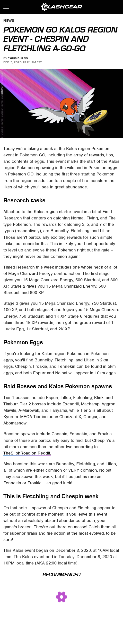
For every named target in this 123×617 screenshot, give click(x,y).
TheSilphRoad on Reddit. (27, 453)
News (8, 20)
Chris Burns (18, 58)
